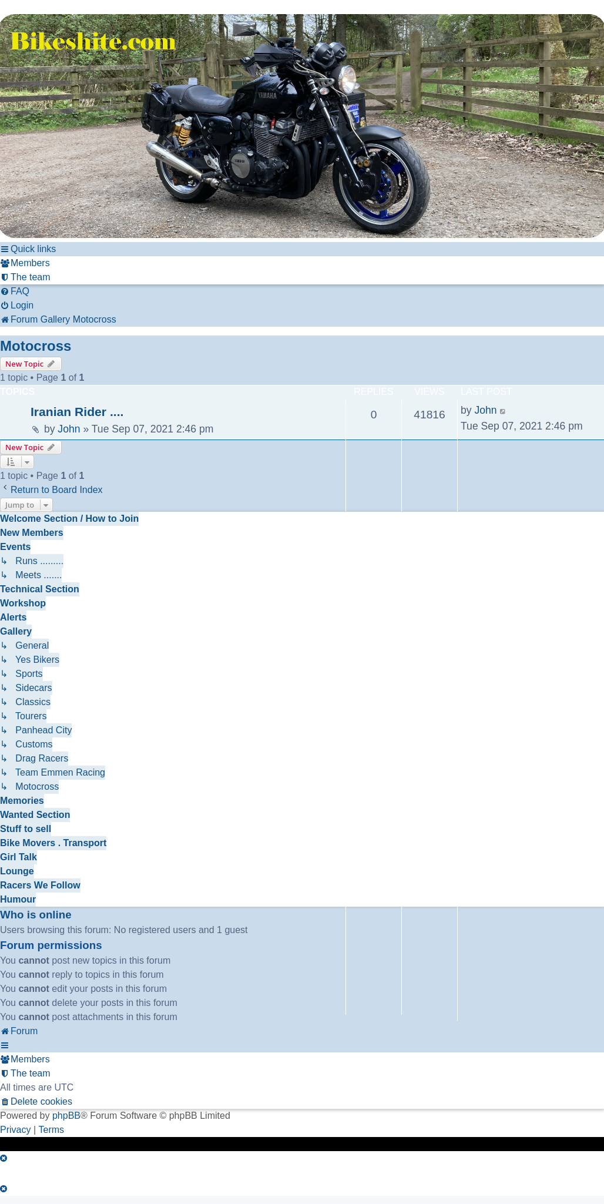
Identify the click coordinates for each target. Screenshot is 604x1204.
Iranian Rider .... (77, 411)
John (69, 429)
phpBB (66, 1116)
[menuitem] (25, 263)
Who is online (36, 914)
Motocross (35, 346)
